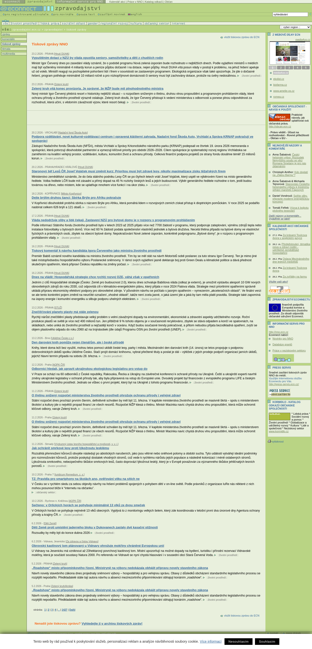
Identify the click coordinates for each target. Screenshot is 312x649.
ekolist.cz (278, 78)
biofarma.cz (280, 84)
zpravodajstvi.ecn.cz (26, 29)
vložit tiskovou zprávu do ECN (241, 37)
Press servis (282, 367)
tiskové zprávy (10, 43)
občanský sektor (46, 492)
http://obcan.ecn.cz (280, 126)
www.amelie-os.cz (283, 90)
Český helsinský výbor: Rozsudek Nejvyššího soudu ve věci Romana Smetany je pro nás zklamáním (289, 160)
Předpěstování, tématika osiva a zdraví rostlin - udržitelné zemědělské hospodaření (291, 248)
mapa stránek (293, 633)
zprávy (5, 34)
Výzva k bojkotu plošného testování (291, 209)
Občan (168, 1)
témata (5, 48)
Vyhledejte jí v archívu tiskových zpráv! (112, 623)
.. (59, 609)
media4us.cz (302, 39)
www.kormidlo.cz (279, 431)
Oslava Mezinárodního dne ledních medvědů (291, 260)
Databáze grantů (282, 344)
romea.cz (278, 96)
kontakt (274, 633)
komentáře (8, 39)
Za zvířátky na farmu (295, 276)
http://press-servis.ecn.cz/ (284, 384)
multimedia (8, 53)
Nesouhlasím (238, 641)
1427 (64, 609)
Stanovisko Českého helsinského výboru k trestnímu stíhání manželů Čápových (291, 187)
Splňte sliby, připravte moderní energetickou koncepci (291, 198)
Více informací (211, 641)
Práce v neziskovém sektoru (289, 350)
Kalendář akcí (117, 1)
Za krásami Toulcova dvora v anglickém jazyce (290, 236)
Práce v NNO (135, 1)
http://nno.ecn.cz (278, 331)
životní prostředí (251, 75)
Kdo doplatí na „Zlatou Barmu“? (290, 173)
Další (72, 609)
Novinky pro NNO (283, 338)
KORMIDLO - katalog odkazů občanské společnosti (285, 405)
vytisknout (275, 441)
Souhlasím (267, 641)
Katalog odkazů (154, 1)
